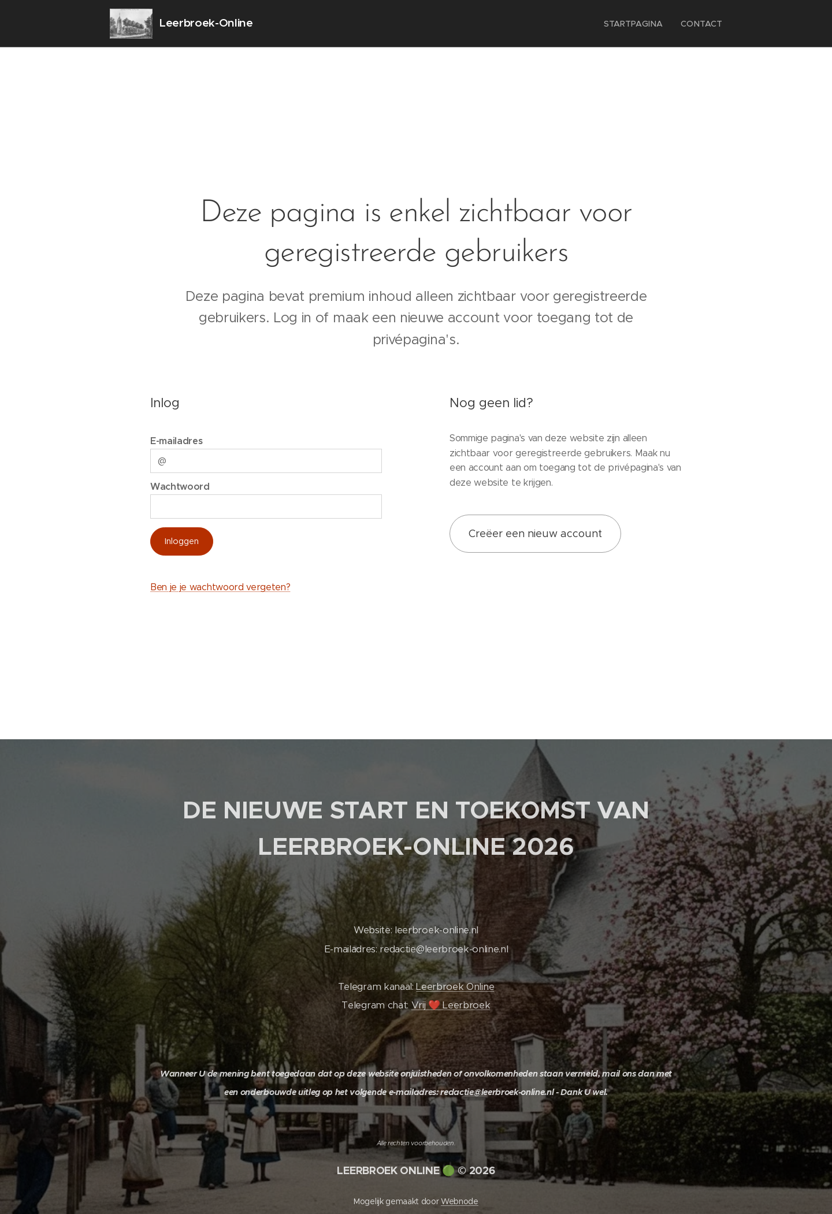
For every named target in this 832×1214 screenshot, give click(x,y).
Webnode (459, 1201)
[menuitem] (635, 23)
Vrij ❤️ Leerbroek (451, 1005)
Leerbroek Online (455, 987)
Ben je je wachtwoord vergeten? (220, 587)
